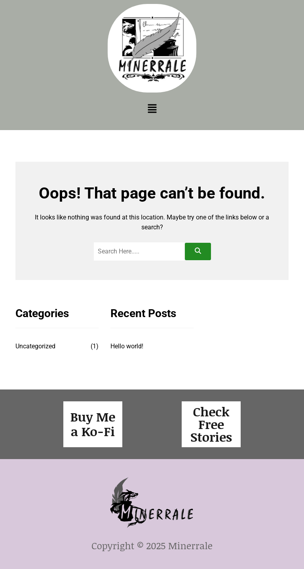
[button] (152, 109)
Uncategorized (35, 346)
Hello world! (126, 346)
